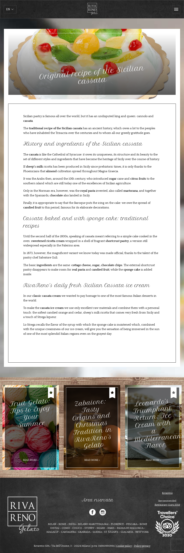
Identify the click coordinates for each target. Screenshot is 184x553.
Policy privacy (142, 545)
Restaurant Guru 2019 (167, 504)
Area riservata (97, 500)
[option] (30, 427)
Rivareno (167, 493)
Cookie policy (124, 545)
